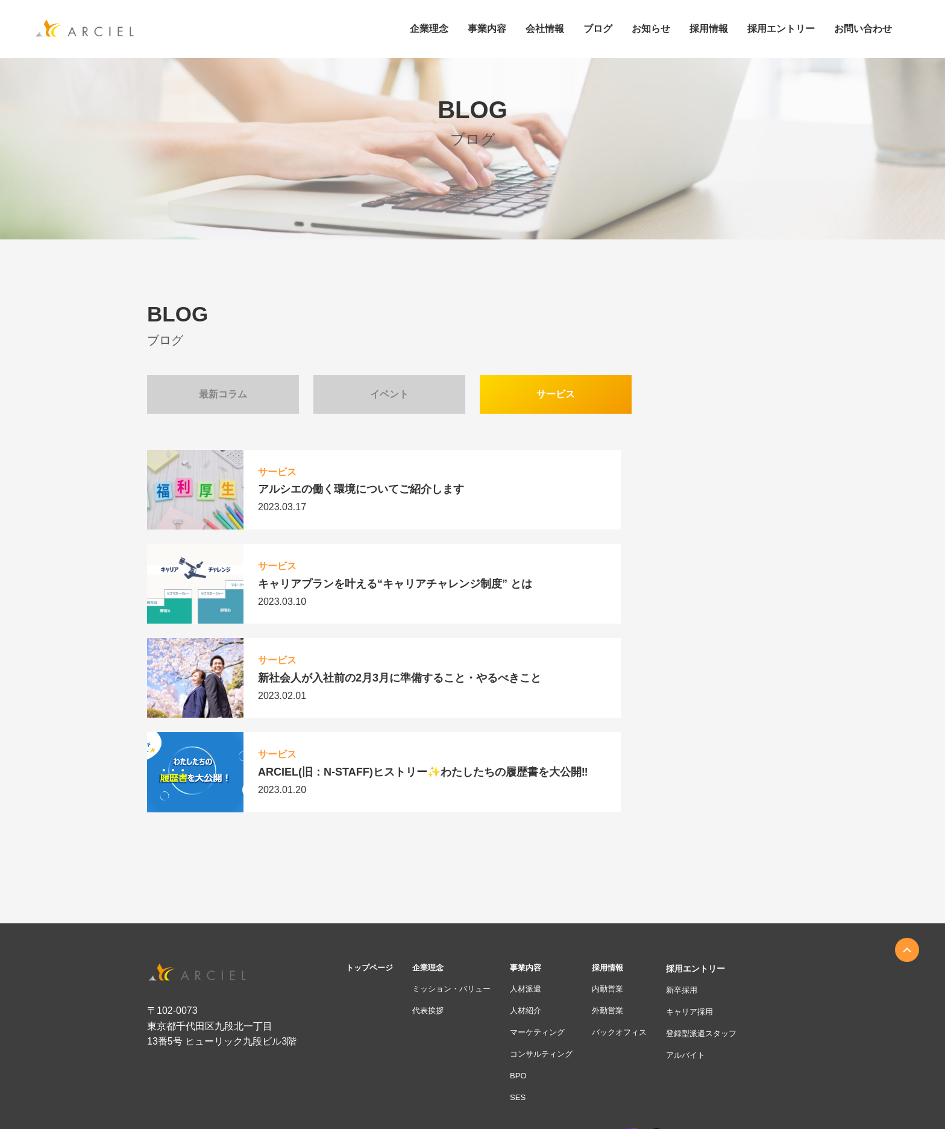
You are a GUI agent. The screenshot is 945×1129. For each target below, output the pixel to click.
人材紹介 (536, 860)
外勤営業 (623, 860)
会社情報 (545, 29)
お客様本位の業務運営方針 (405, 1092)
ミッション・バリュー (458, 838)
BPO (529, 927)
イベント (389, 394)
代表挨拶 (433, 860)
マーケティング (549, 882)
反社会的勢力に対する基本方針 (557, 1108)
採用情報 (623, 815)
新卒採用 (701, 838)
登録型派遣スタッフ (723, 882)
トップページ (371, 815)
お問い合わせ (863, 29)
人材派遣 (536, 838)
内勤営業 (623, 838)
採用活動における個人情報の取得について (729, 1092)
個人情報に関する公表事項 (607, 1092)
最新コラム (223, 394)
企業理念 (429, 29)
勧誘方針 (540, 1092)
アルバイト (706, 905)
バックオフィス (635, 882)
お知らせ (651, 29)
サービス (555, 394)
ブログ (597, 29)
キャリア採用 (710, 860)
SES (528, 950)
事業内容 (487, 29)
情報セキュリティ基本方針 (453, 1108)
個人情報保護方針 (487, 1092)
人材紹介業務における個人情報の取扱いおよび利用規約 (707, 1108)
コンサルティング (553, 905)
